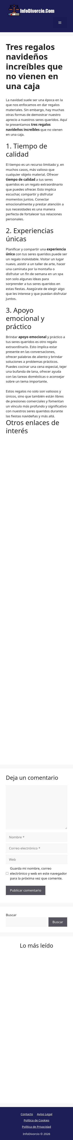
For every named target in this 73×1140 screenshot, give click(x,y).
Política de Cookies (36, 1120)
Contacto (27, 1114)
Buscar (11, 915)
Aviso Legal (44, 1114)
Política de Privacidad (36, 1127)
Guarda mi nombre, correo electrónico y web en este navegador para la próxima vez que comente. (38, 873)
